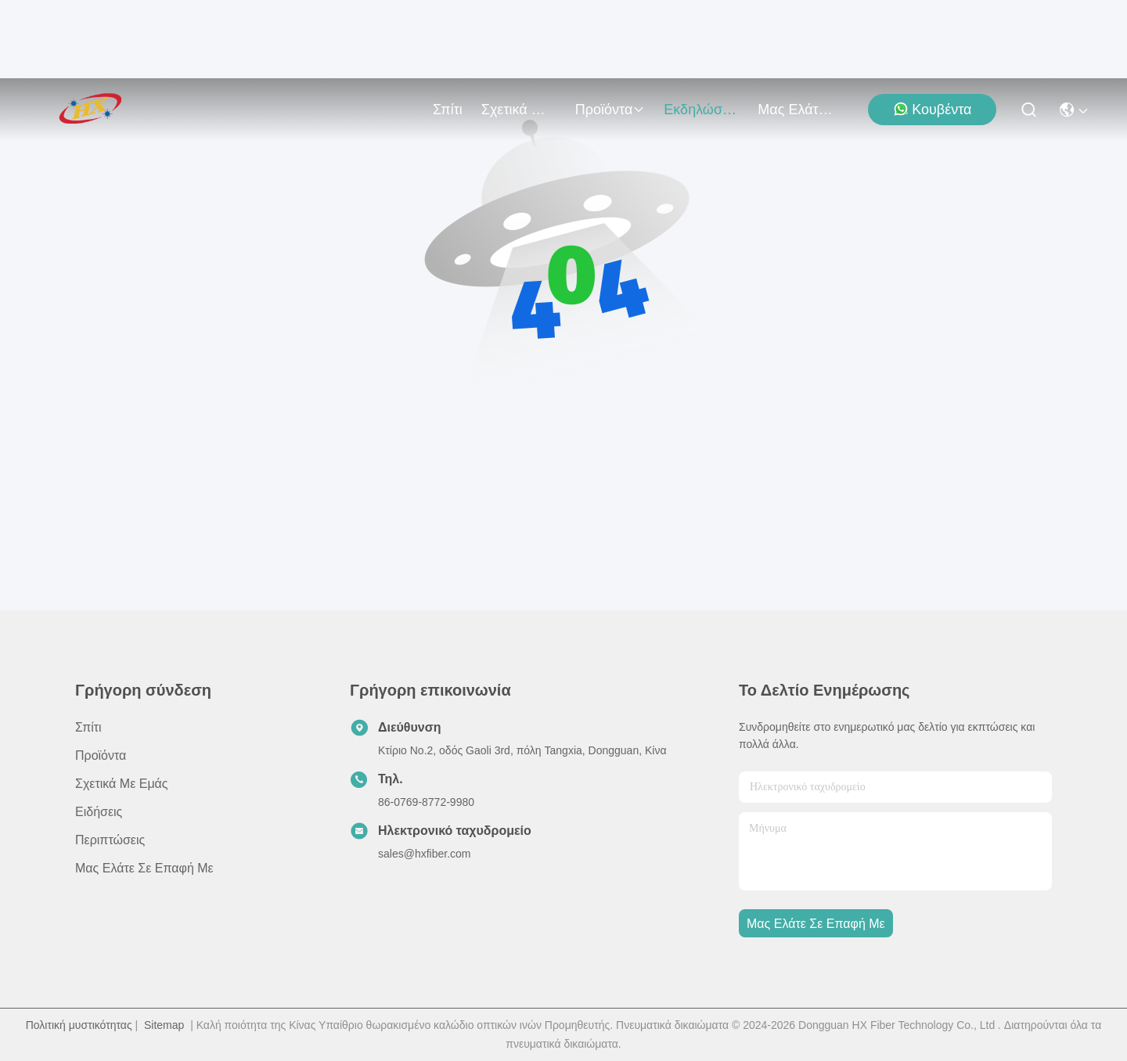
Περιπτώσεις (110, 840)
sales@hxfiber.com (424, 853)
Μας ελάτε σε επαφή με (795, 109)
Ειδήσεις (98, 811)
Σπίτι (448, 109)
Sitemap (164, 1025)
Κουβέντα (932, 109)
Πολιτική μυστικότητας (79, 1025)
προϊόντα (610, 109)
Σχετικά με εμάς (518, 109)
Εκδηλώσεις (701, 109)
